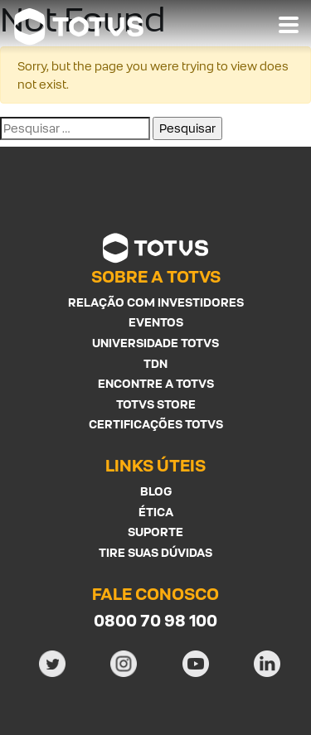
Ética (155, 512)
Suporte (155, 532)
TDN (155, 363)
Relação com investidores (156, 302)
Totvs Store (156, 404)
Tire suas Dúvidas (155, 552)
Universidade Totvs (155, 343)
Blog (156, 491)
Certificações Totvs (156, 424)
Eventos (156, 322)
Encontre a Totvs (156, 383)
